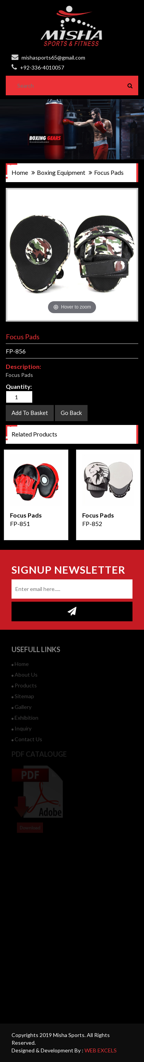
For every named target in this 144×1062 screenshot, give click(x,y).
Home (20, 667)
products (24, 688)
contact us (27, 742)
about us (25, 678)
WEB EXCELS (100, 1050)
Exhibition (25, 721)
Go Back (71, 412)
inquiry (21, 731)
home (20, 172)
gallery (21, 710)
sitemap (23, 699)
